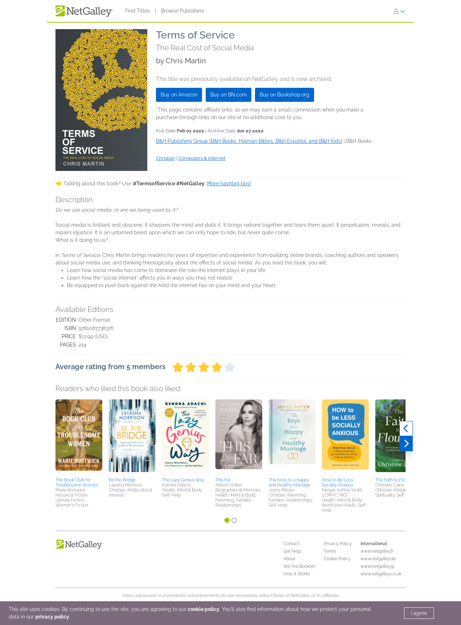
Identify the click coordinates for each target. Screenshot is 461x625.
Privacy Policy (338, 543)
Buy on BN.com (228, 95)
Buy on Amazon (179, 95)
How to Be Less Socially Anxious (337, 482)
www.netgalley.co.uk (381, 573)
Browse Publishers (182, 11)
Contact (291, 543)
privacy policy (52, 617)
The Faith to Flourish (395, 480)
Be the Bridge (122, 480)
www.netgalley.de (378, 558)
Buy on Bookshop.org (284, 95)
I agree (419, 613)
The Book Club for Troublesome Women (76, 482)
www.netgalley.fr (377, 551)
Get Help (292, 551)
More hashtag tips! (229, 183)
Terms (330, 551)
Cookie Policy (337, 558)
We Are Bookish (299, 566)
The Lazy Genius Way (183, 480)
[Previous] (406, 428)
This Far (222, 480)
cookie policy (203, 609)
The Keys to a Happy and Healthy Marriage (289, 482)
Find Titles (137, 11)
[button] (78, 437)
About (289, 558)
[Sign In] (399, 11)
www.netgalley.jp (377, 566)
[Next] (406, 443)
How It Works (296, 573)
